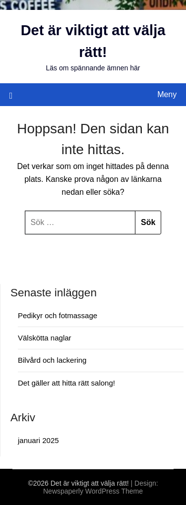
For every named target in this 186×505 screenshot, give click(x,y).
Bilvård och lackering (52, 360)
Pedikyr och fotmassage (57, 315)
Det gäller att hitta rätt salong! (66, 383)
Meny (167, 94)
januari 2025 (38, 440)
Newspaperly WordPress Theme (93, 491)
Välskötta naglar (44, 338)
